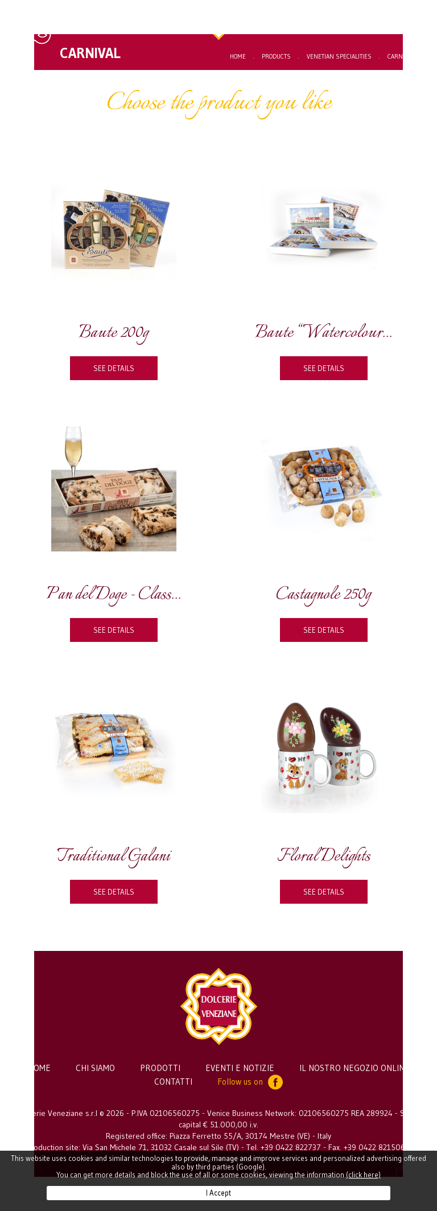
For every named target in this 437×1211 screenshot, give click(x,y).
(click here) (363, 1174)
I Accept (218, 1192)
